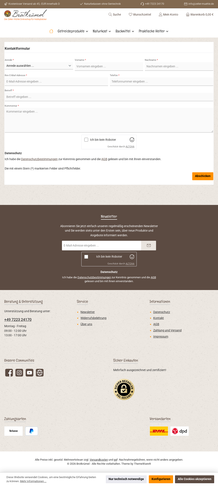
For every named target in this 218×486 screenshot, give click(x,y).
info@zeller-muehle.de (201, 3)
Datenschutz (161, 312)
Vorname (80, 71)
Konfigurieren (161, 479)
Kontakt (158, 318)
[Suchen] (115, 20)
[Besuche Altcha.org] (132, 151)
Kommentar (12, 117)
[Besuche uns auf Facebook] (9, 372)
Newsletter (87, 312)
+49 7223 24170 (18, 319)
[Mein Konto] (168, 20)
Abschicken (203, 187)
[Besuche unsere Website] (39, 372)
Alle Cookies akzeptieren (194, 479)
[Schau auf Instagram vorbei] (19, 372)
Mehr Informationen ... (33, 481)
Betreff (9, 102)
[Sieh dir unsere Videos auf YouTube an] (29, 372)
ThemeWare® (142, 463)
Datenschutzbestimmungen (39, 171)
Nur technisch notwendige (126, 479)
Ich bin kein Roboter (103, 151)
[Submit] (148, 245)
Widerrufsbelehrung (93, 318)
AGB (104, 171)
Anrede (9, 71)
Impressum (160, 336)
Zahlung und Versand (167, 330)
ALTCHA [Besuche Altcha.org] (130, 158)
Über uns (86, 324)
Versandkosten (99, 459)
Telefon (114, 86)
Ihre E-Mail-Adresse (16, 86)
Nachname (151, 71)
